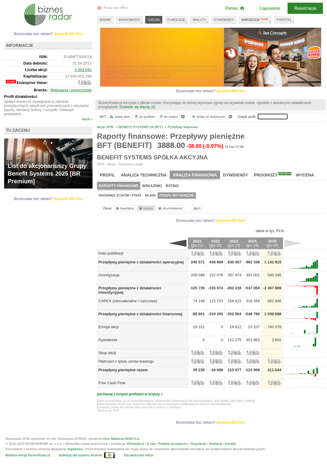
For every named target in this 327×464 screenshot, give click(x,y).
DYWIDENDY (224, 20)
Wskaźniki (152, 186)
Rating (172, 186)
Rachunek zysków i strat (120, 195)
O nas (151, 443)
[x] (153, 107)
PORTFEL (284, 20)
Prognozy (272, 174)
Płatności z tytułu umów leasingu (126, 361)
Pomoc (234, 8)
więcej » (87, 119)
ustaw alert (119, 116)
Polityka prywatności (173, 443)
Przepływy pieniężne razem (123, 370)
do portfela (144, 116)
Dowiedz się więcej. (135, 107)
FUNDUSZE (176, 20)
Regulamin (198, 443)
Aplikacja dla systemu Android (80, 455)
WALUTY (199, 20)
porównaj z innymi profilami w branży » (130, 394)
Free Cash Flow (111, 383)
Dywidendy (235, 175)
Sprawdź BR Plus (230, 91)
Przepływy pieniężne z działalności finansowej (140, 314)
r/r (196, 208)
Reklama (215, 443)
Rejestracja (305, 8)
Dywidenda (107, 340)
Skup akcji (107, 353)
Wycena (305, 175)
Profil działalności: (21, 96)
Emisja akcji (108, 327)
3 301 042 (83, 69)
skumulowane (169, 208)
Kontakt (230, 443)
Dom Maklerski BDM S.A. (121, 438)
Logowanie (270, 8)
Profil (107, 175)
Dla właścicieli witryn (138, 455)
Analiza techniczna (144, 175)
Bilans (150, 195)
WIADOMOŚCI (129, 20)
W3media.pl (135, 443)
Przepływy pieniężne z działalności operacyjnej (141, 262)
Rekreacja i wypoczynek (71, 90)
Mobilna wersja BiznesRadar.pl (28, 455)
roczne (145, 208)
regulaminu (75, 449)
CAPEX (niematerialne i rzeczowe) (127, 301)
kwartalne (124, 208)
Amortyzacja (109, 275)
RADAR (105, 20)
